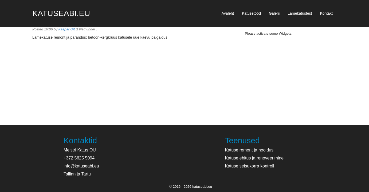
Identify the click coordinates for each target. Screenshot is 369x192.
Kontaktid (80, 140)
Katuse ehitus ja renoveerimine (254, 158)
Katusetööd (251, 13)
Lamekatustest (300, 13)
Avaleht (228, 13)
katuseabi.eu (61, 13)
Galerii (274, 13)
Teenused (242, 140)
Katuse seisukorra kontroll (249, 166)
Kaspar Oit (66, 29)
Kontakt (326, 13)
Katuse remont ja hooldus (249, 150)
